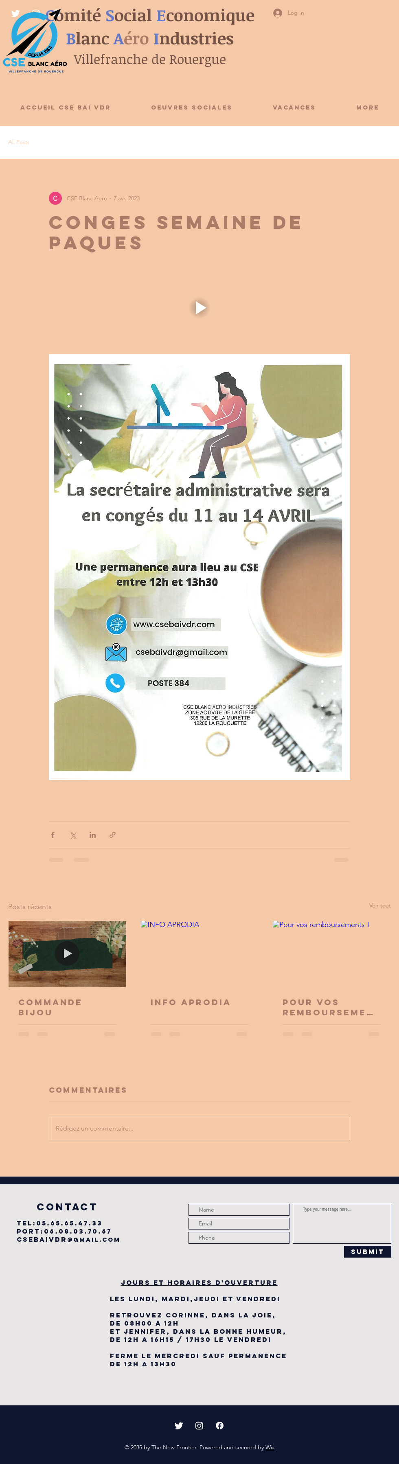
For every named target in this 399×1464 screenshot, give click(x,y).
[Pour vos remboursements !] (331, 954)
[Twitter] (179, 1425)
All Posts (19, 142)
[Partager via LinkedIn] (92, 835)
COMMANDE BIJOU (50, 1007)
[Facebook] (220, 1425)
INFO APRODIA (191, 1002)
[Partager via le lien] (112, 835)
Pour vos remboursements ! (328, 1007)
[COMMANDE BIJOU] (67, 954)
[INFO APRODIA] (200, 954)
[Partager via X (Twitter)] (73, 835)
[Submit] (367, 1252)
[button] (199, 307)
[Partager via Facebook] (53, 835)
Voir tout (380, 905)
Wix (270, 1447)
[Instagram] (199, 1425)
